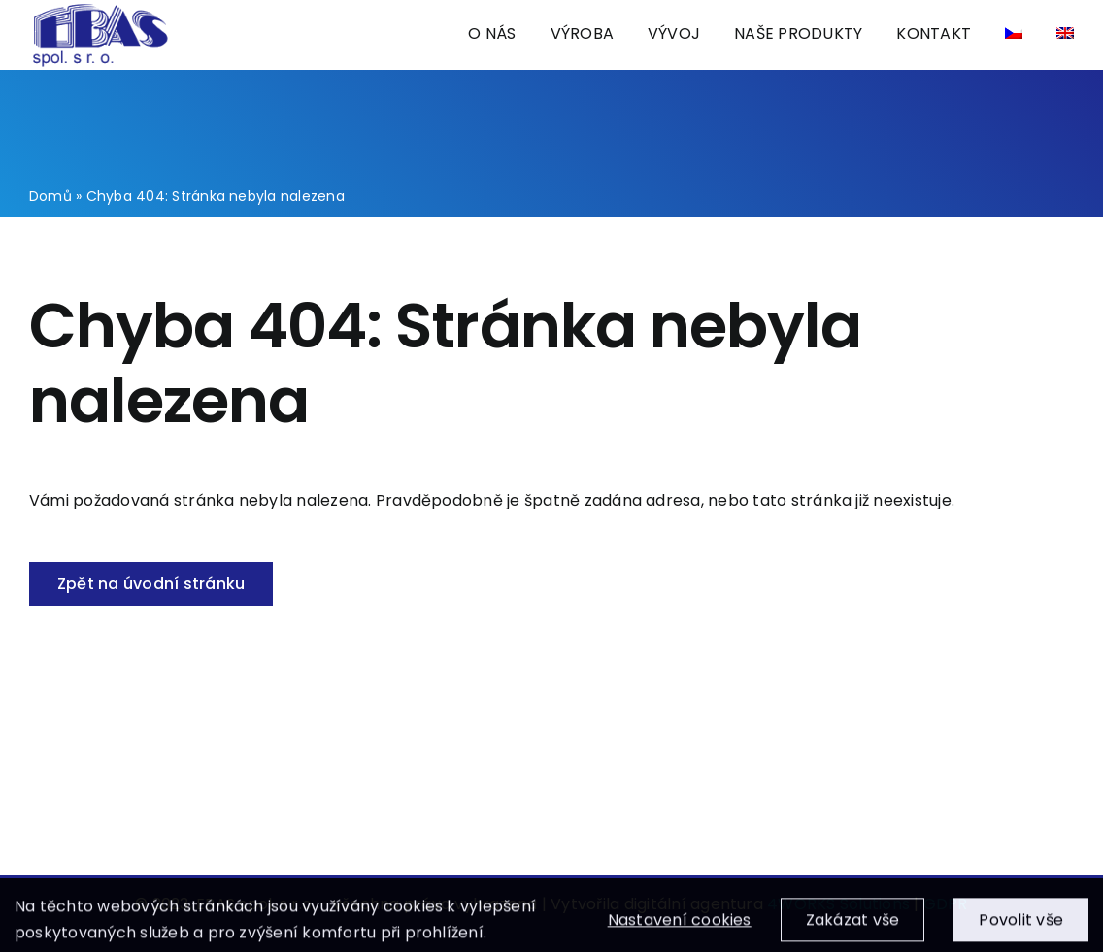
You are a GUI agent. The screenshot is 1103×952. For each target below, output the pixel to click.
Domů (50, 196)
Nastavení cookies (680, 924)
